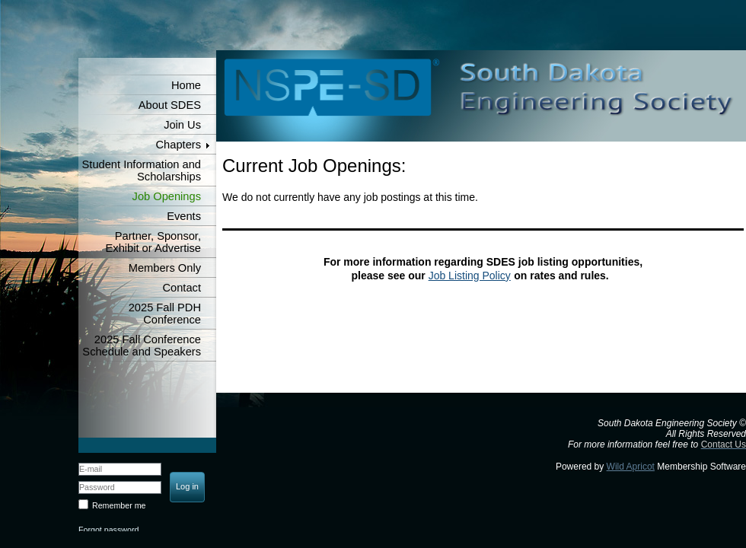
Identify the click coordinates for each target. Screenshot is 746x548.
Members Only (165, 268)
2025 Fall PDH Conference (165, 313)
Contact (181, 288)
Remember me (118, 505)
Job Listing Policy (470, 275)
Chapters (178, 145)
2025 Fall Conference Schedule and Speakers (141, 345)
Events (184, 216)
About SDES (170, 105)
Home (186, 85)
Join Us (182, 125)
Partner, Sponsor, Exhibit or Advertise (153, 242)
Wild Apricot (631, 466)
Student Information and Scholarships (141, 170)
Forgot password (108, 529)
